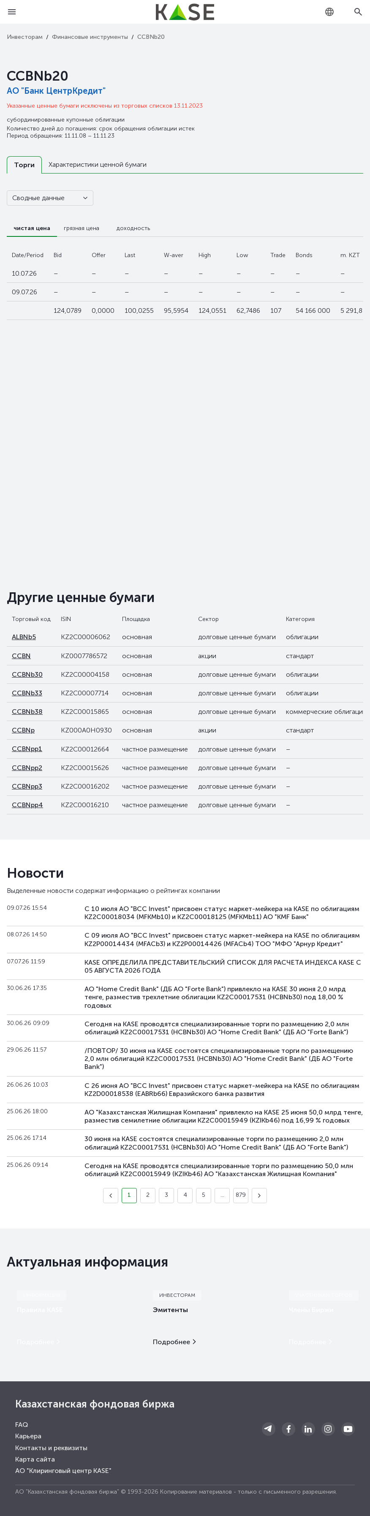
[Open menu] (11, 11)
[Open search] (358, 11)
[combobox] (329, 11)
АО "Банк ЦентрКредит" (56, 91)
